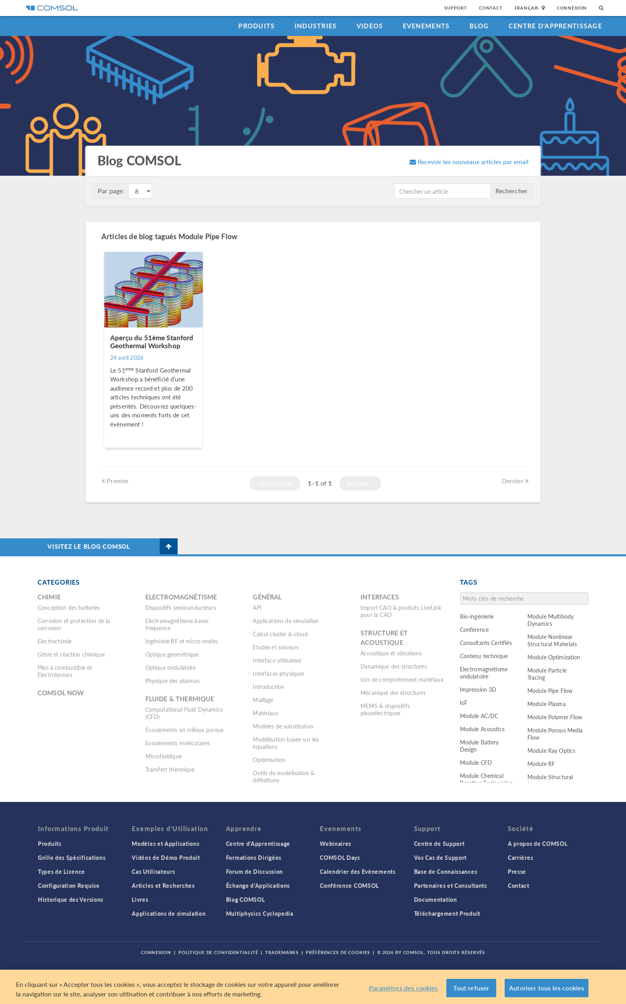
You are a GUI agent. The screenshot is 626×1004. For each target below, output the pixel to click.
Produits (256, 25)
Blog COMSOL (245, 899)
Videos (370, 25)
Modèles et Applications (165, 843)
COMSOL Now (61, 692)
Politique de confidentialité (218, 952)
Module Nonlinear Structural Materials (552, 640)
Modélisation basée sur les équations (286, 742)
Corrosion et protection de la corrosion (74, 624)
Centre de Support (439, 843)
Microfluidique (163, 756)
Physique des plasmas (172, 681)
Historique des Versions (70, 899)
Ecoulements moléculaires (177, 743)
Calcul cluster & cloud (280, 634)
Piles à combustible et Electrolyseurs (65, 671)
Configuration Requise (69, 885)
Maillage (263, 700)
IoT (463, 702)
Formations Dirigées (253, 857)
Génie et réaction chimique (71, 654)
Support (455, 8)
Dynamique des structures (394, 666)
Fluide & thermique (179, 698)
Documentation (435, 899)
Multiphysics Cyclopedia (259, 913)
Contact (491, 8)
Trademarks (282, 952)
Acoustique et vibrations (391, 653)
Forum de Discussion (254, 871)
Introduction (268, 686)
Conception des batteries (69, 607)
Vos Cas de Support (440, 857)
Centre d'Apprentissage (555, 25)
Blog (479, 25)
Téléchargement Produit (447, 913)
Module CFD (476, 762)
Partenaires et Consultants (450, 885)
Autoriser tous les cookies (546, 989)
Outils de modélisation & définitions (284, 776)
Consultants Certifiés (486, 643)
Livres (140, 899)
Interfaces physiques (278, 673)
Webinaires (335, 843)
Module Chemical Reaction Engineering (486, 779)
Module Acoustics (482, 729)
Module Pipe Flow (550, 690)
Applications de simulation (286, 621)
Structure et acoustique (384, 637)
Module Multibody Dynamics (550, 619)
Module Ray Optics (551, 750)
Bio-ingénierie (477, 616)
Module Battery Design (479, 745)
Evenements (426, 25)
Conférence (474, 629)
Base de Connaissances (445, 871)
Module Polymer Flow (554, 717)
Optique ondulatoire (170, 667)
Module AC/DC (479, 716)
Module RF (541, 764)
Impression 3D (478, 689)
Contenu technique (484, 656)
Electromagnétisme (181, 596)
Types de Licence (61, 871)
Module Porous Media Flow (555, 733)
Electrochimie (54, 641)
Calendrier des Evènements (358, 871)
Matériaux (265, 713)
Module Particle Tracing (547, 673)
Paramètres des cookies (403, 989)
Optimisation (269, 760)
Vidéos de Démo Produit (166, 857)
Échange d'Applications (258, 885)
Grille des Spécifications (72, 857)
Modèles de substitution (283, 726)
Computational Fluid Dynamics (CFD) (184, 712)
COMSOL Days (340, 857)
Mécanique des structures (393, 692)
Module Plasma (546, 704)
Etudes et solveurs (276, 647)
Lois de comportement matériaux (402, 679)
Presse (517, 871)
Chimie (49, 596)
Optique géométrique (172, 654)
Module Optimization (553, 657)
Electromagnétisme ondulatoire (484, 672)
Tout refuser (471, 989)
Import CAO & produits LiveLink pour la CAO (401, 611)
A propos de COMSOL (538, 843)
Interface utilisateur (277, 660)
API (257, 607)
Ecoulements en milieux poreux (184, 730)
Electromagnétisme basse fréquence (176, 624)
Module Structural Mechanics (550, 780)
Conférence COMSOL (349, 885)
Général (267, 596)
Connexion (572, 8)
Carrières (520, 857)
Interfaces (380, 596)
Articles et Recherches (163, 885)
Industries (316, 25)
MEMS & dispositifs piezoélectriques (385, 709)
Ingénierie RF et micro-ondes (181, 641)
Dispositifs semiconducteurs (180, 607)
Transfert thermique (170, 769)
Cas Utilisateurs (153, 871)
